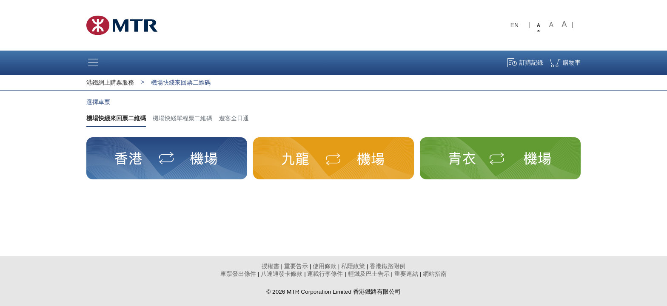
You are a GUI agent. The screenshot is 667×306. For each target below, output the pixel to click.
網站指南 (435, 274)
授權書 (270, 266)
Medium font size (551, 25)
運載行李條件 (325, 274)
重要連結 (406, 274)
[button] (166, 158)
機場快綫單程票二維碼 (182, 118)
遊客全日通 (234, 118)
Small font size (538, 25)
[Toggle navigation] (95, 62)
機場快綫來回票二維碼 (116, 118)
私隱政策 (353, 266)
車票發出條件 (238, 274)
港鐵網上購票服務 (110, 82)
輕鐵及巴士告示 (369, 274)
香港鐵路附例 (387, 266)
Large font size (564, 25)
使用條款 (324, 266)
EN (514, 25)
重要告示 (296, 266)
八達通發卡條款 (281, 274)
